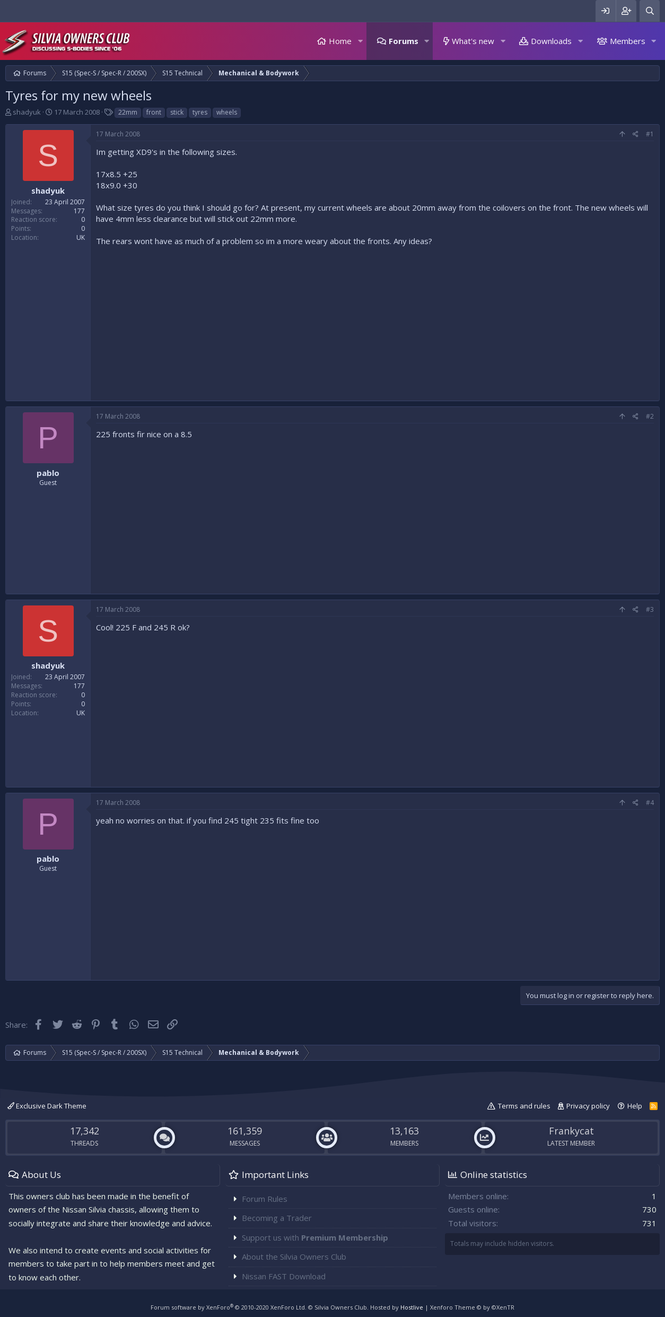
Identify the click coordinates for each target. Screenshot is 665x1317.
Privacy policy (588, 1106)
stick (176, 112)
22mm (127, 112)
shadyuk (27, 112)
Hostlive (411, 1307)
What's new (473, 41)
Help (634, 1106)
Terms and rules (524, 1106)
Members (627, 41)
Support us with (315, 1237)
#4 (650, 802)
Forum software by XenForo (229, 1307)
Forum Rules (264, 1198)
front (153, 112)
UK (80, 237)
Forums (403, 41)
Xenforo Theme (472, 1307)
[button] (360, 41)
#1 (650, 133)
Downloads (551, 41)
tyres (199, 112)
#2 (650, 416)
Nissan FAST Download (284, 1276)
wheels (226, 112)
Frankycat (571, 1130)
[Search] (650, 11)
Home (340, 41)
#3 (650, 609)
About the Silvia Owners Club (294, 1256)
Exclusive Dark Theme (46, 1106)
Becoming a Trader (277, 1217)
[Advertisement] (375, 321)
